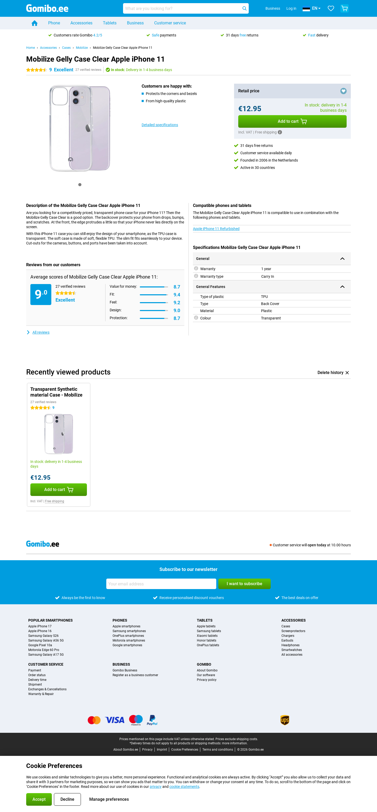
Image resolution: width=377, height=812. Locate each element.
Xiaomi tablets (207, 636)
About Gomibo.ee (125, 749)
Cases (66, 48)
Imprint (162, 749)
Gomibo (204, 664)
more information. (235, 743)
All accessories (291, 654)
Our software (206, 675)
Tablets (110, 22)
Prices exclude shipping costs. (236, 739)
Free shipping (54, 501)
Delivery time (37, 680)
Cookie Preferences (184, 749)
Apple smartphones (126, 626)
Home (30, 48)
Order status (37, 675)
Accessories (81, 22)
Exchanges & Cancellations (47, 689)
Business (135, 22)
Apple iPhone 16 (40, 631)
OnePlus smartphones (128, 636)
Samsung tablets (209, 631)
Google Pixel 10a (40, 645)
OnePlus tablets (208, 645)
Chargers (287, 636)
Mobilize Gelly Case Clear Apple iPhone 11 (122, 48)
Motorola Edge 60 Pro (43, 650)
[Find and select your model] (186, 8)
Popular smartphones (50, 620)
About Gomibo (207, 670)
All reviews (37, 332)
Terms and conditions (217, 749)
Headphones (290, 645)
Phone (54, 22)
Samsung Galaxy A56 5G (46, 640)
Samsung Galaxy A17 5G (46, 654)
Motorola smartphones (129, 640)
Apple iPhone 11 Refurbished (216, 229)
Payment (34, 670)
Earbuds (287, 640)
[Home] (34, 23)
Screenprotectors (293, 631)
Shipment (35, 684)
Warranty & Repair (41, 694)
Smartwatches (291, 650)
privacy (156, 786)
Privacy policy (207, 680)
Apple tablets (206, 626)
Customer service (170, 22)
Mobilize (82, 48)
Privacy (147, 749)
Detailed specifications (160, 125)
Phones (120, 620)
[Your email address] (161, 584)
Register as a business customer (135, 675)
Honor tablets (206, 640)
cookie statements (184, 786)
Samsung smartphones (129, 631)
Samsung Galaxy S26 (43, 636)
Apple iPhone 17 (40, 626)
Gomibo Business (125, 670)
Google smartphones (127, 645)
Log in (291, 8)
